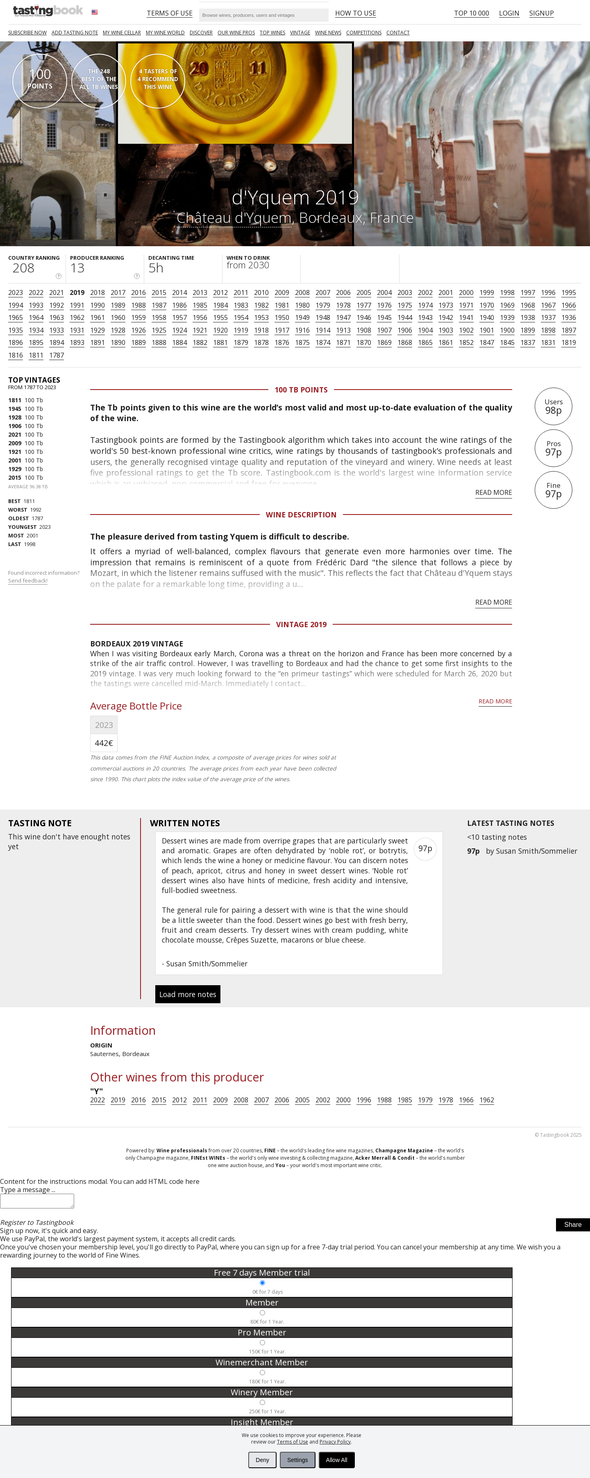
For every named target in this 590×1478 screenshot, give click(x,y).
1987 (159, 305)
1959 (138, 317)
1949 (302, 317)
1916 (302, 330)
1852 (466, 342)
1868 (404, 342)
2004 (384, 292)
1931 (77, 330)
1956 (200, 317)
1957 (179, 317)
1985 (200, 305)
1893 (77, 342)
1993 (36, 305)
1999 (486, 292)
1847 (486, 342)
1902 (466, 330)
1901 (486, 330)
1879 (241, 342)
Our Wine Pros (236, 32)
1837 (527, 342)
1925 (159, 330)
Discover (201, 32)
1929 (97, 330)
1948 (322, 317)
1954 (241, 317)
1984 (220, 305)
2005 (363, 292)
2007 (322, 292)
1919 (241, 330)
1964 (36, 317)
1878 (261, 342)
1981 (282, 305)
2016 (138, 292)
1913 (343, 330)
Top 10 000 (471, 13)
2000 (466, 292)
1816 (15, 355)
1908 (363, 330)
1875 (302, 342)
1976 (384, 305)
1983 (241, 305)
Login (509, 13)
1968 (527, 305)
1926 (138, 330)
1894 (56, 342)
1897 (568, 330)
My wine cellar (122, 32)
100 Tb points (301, 389)
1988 (138, 305)
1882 (200, 342)
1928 (118, 330)
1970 (486, 305)
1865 (425, 342)
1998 (507, 292)
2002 (425, 292)
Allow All (336, 1460)
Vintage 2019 (301, 624)
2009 (282, 292)
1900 (507, 330)
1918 (261, 330)
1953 (261, 317)
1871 (343, 342)
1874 (322, 342)
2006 (343, 292)
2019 (77, 292)
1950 (282, 317)
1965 (15, 317)
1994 (15, 305)
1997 (527, 292)
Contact (398, 32)
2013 (200, 292)
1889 (138, 342)
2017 (118, 292)
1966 (568, 305)
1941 (466, 317)
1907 (384, 330)
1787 (56, 355)
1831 (548, 342)
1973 (445, 305)
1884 (179, 342)
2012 (220, 292)
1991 (77, 305)
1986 (179, 305)
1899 (527, 330)
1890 (118, 342)
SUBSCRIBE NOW (27, 32)
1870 (363, 342)
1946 (363, 317)
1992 (56, 305)
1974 (425, 305)
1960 (118, 317)
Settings (297, 1460)
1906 (404, 330)
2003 (404, 292)
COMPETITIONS (363, 32)
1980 (302, 305)
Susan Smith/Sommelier (536, 851)
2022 (36, 292)
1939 (507, 317)
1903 (445, 330)
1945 (384, 317)
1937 (548, 317)
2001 (445, 292)
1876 (282, 342)
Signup (541, 13)
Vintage (300, 32)
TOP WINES (272, 32)
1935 (15, 330)
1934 (36, 330)
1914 (322, 330)
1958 (159, 317)
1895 (36, 342)
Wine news (328, 32)
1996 (548, 292)
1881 (220, 342)
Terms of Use (292, 1441)
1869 (384, 342)
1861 (445, 342)
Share (573, 1227)
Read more (493, 492)
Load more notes (187, 994)
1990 (97, 305)
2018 (97, 292)
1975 (404, 305)
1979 (322, 305)
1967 (548, 305)
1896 (15, 342)
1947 (343, 317)
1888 (159, 342)
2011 (241, 292)
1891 (97, 342)
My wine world (165, 32)
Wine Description (301, 514)
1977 (363, 305)
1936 (568, 317)
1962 (77, 317)
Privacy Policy (335, 1441)
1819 (568, 342)
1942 (445, 317)
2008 (302, 292)
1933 (56, 330)
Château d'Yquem (234, 217)
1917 (282, 330)
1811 (36, 355)
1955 (220, 317)
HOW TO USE (355, 13)
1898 (548, 330)
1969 (507, 305)
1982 (261, 305)
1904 (425, 330)
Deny (262, 1460)
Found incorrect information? (44, 576)
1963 (56, 317)
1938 (527, 317)
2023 (15, 292)
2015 (159, 292)
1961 (97, 317)
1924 (179, 330)
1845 (507, 342)
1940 (486, 317)
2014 (179, 292)
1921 (200, 330)
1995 (568, 292)
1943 (425, 317)
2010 (261, 292)
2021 (56, 292)
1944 (404, 317)
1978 (343, 305)
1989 (118, 305)
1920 (220, 330)
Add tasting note (75, 32)
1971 (466, 305)
